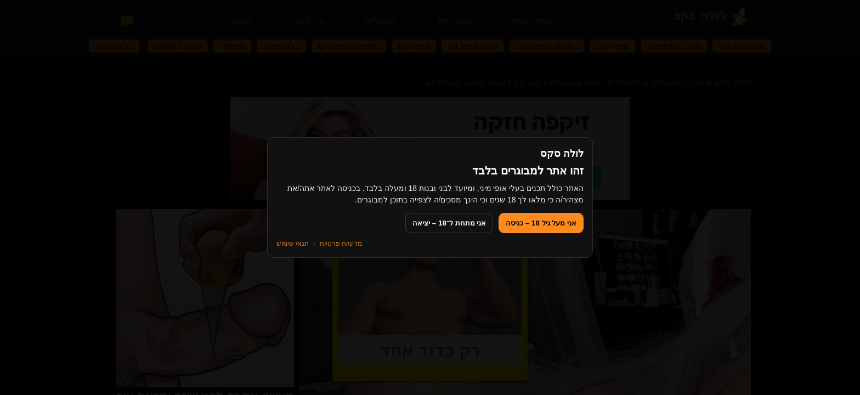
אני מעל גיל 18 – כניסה (541, 223)
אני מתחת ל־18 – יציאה (449, 223)
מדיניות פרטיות (341, 243)
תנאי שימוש (292, 243)
